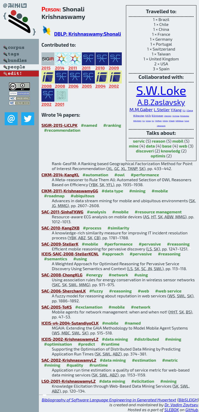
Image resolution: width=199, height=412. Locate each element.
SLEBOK (171, 409)
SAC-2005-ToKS (56, 306)
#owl (119, 174)
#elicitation (142, 381)
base (167, 145)
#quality (74, 364)
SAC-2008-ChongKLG (61, 274)
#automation (95, 174)
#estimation (144, 360)
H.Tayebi (172, 121)
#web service (168, 290)
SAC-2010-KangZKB (60, 227)
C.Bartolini (167, 116)
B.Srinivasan (157, 115)
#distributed (146, 339)
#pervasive (150, 243)
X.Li (144, 121)
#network (118, 274)
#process (92, 227)
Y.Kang (176, 110)
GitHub (192, 409)
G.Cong (148, 121)
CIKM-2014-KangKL (60, 174)
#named (89, 125)
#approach (113, 253)
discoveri (145, 150)
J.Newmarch (161, 126)
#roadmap (54, 195)
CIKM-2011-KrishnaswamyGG (69, 190)
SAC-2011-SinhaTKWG (62, 211)
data (150, 145)
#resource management (158, 211)
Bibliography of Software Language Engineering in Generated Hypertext (109, 399)
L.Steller (162, 109)
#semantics (55, 258)
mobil (177, 140)
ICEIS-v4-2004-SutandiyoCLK (69, 322)
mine (134, 145)
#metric (170, 360)
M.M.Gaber (141, 109)
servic (139, 140)
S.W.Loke (161, 89)
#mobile (160, 190)
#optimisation (58, 343)
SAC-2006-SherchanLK (63, 290)
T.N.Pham (158, 121)
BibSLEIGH (188, 399)
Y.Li (184, 110)
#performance (145, 174)
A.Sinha (165, 121)
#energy (94, 274)
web (183, 145)
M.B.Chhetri (137, 121)
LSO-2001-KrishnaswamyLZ (68, 381)
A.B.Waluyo (180, 121)
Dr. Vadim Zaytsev (181, 404)
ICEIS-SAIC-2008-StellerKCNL (70, 253)
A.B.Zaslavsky (161, 102)
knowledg (170, 150)
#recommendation (62, 130)
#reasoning (178, 243)
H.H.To (148, 115)
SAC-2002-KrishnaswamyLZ (68, 360)
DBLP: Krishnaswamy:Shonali (87, 34)
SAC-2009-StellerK (59, 243)
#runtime (110, 343)
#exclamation (88, 306)
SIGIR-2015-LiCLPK (59, 125)
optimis (158, 155)
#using (80, 258)
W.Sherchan (138, 115)
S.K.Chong (175, 116)
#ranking (112, 125)
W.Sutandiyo (184, 116)
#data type (112, 190)
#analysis (96, 211)
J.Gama (190, 110)
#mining (137, 190)
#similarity (118, 227)
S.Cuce (186, 121)
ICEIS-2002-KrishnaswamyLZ (69, 339)
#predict (86, 343)
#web (143, 290)
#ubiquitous (83, 195)
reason (158, 140)
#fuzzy (96, 290)
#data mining (115, 339)
